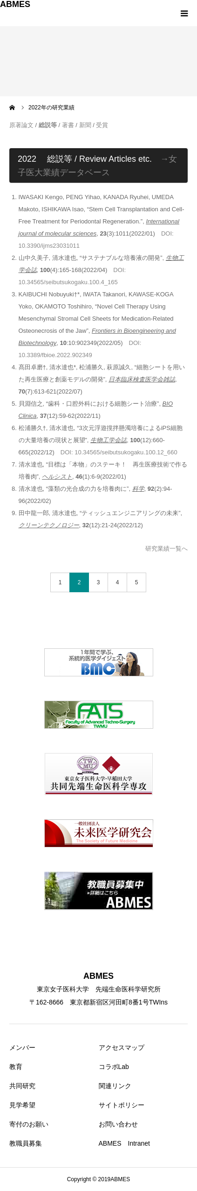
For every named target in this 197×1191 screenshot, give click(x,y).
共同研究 (22, 1086)
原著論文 (21, 125)
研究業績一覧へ (166, 548)
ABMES (15, 4)
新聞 (85, 125)
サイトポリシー (121, 1105)
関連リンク (115, 1086)
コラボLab (114, 1066)
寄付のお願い (28, 1124)
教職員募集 (25, 1143)
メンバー (22, 1047)
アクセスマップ (121, 1047)
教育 (15, 1066)
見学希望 (22, 1105)
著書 (68, 125)
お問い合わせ (118, 1124)
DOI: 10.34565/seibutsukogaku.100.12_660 (119, 452)
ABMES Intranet (124, 1143)
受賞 (102, 125)
